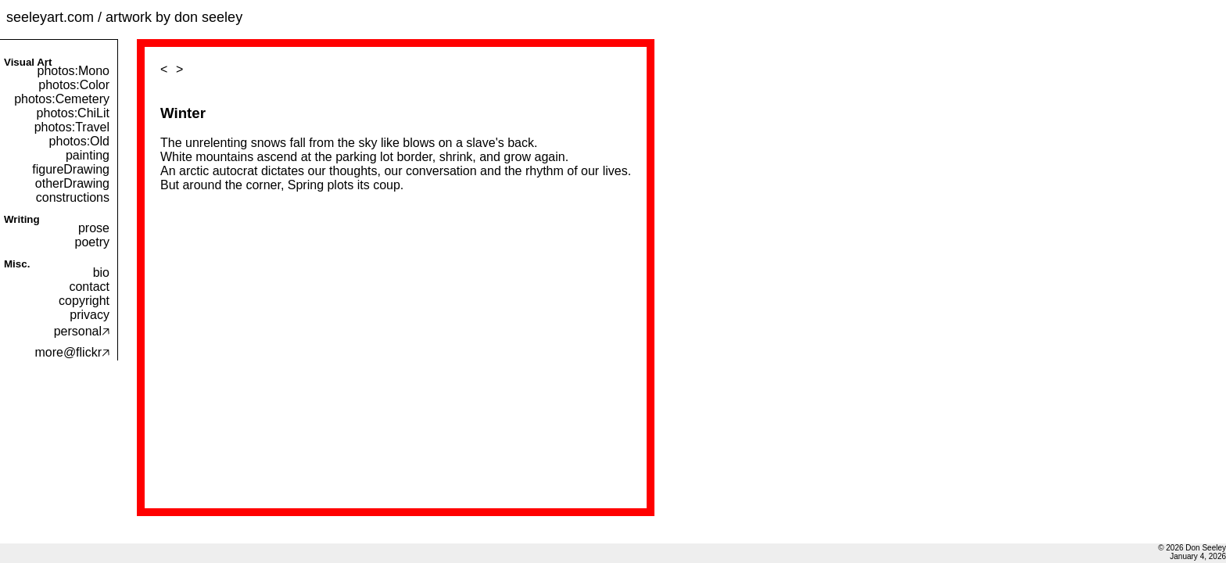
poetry (92, 242)
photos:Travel (71, 127)
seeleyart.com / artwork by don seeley (124, 17)
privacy (89, 314)
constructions (72, 197)
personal (81, 331)
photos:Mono (73, 70)
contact (89, 286)
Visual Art (28, 62)
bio (101, 272)
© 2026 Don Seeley (1192, 547)
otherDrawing (72, 183)
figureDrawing (70, 169)
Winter (183, 113)
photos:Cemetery (61, 99)
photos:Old (79, 141)
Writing (22, 219)
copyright (84, 300)
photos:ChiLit (73, 113)
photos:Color (73, 84)
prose (93, 228)
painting (87, 155)
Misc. (17, 264)
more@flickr (71, 352)
